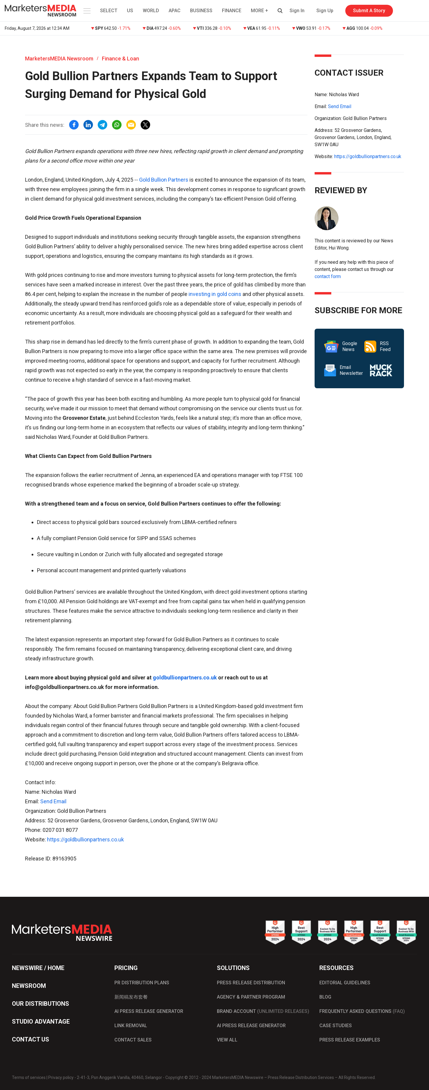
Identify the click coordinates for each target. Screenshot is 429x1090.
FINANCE (231, 10)
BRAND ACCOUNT (263, 1011)
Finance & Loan (120, 58)
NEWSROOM (29, 985)
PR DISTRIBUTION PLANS (141, 982)
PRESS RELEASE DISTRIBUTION (251, 982)
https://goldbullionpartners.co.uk (85, 839)
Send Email (53, 801)
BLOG (325, 997)
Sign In (297, 10)
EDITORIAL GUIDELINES (344, 982)
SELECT (108, 10)
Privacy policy (61, 1077)
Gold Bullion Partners (163, 180)
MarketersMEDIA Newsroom (59, 58)
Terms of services (29, 1077)
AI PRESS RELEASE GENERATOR (148, 1011)
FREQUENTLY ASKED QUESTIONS (362, 1011)
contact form (328, 276)
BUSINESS (201, 10)
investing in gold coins (215, 294)
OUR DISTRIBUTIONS (40, 1003)
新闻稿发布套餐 (131, 997)
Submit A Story (369, 10)
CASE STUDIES (335, 1025)
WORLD (151, 10)
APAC (175, 10)
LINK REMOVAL (130, 1025)
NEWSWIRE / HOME (38, 968)
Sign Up (324, 10)
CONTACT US (30, 1039)
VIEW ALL (227, 1040)
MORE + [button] (259, 10)
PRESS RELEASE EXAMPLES (349, 1040)
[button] (86, 10)
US (130, 10)
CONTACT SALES (133, 1040)
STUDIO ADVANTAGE (41, 1021)
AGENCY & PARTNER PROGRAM (251, 997)
